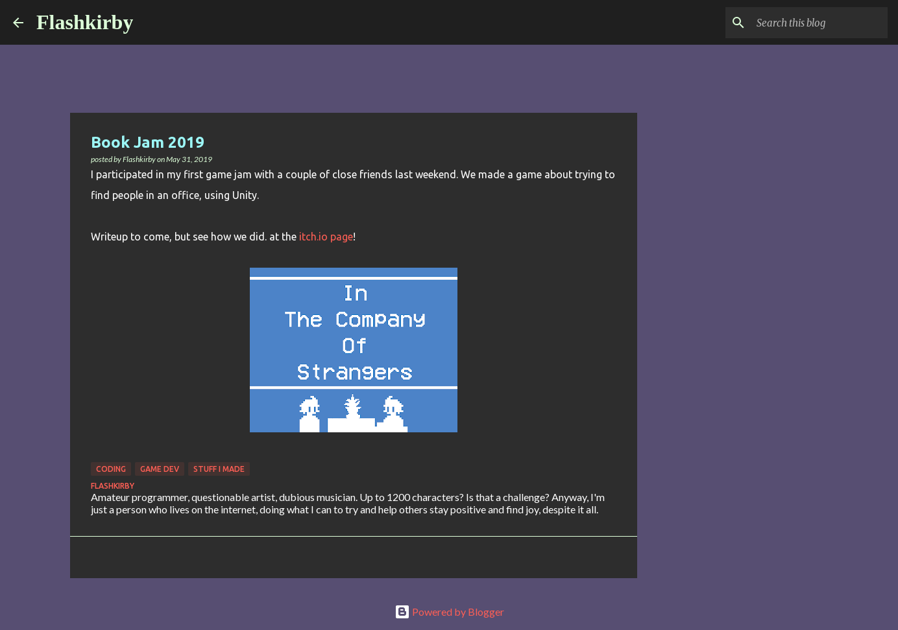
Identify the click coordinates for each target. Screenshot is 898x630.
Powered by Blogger (449, 611)
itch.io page (326, 236)
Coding (111, 469)
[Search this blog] (819, 22)
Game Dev (159, 469)
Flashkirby (84, 22)
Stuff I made (219, 469)
